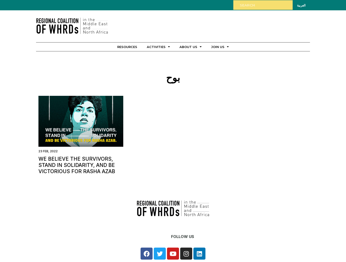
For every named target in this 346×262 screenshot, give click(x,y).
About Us (190, 47)
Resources (127, 47)
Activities (158, 47)
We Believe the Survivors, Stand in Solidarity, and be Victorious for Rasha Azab (76, 165)
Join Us (220, 47)
